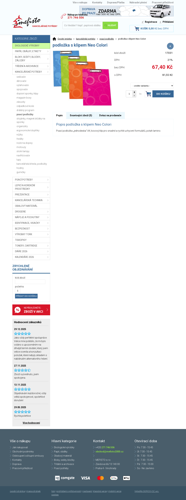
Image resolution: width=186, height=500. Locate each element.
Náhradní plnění (138, 2)
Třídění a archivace (64, 464)
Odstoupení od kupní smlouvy (28, 455)
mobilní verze (114, 491)
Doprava (16, 464)
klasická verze (100, 491)
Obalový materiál (63, 455)
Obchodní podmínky (23, 451)
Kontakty (97, 2)
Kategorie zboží (31, 39)
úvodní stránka (17, 491)
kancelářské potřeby (85, 39)
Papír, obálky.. (61, 451)
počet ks (19, 286)
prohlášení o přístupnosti (68, 491)
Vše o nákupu (80, 2)
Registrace (151, 22)
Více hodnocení (31, 423)
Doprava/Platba (116, 2)
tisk (53, 491)
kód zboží (20, 277)
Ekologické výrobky (64, 447)
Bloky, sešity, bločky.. (64, 460)
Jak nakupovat (20, 447)
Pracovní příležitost (163, 2)
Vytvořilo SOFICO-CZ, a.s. (147, 491)
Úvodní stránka (65, 39)
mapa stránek (33, 491)
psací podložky (107, 39)
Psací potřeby (61, 468)
